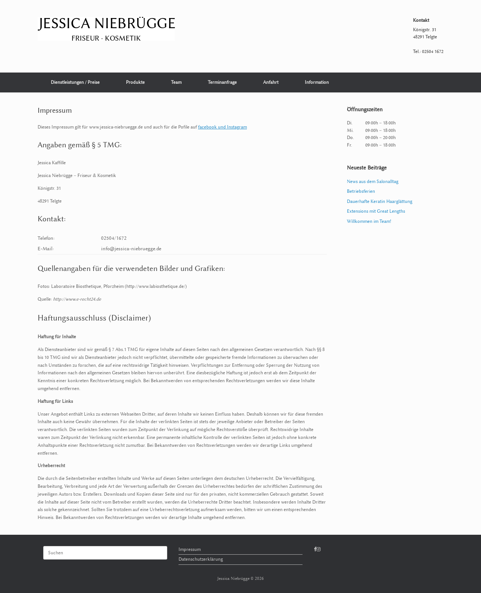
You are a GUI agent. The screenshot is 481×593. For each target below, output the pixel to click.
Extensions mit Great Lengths (376, 211)
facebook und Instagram (222, 127)
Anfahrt (270, 82)
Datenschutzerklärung (200, 559)
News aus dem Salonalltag (372, 182)
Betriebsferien (361, 191)
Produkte (135, 82)
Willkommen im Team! (369, 221)
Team (176, 82)
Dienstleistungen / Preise (75, 82)
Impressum (189, 549)
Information (317, 82)
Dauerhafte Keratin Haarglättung (379, 201)
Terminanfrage (222, 82)
